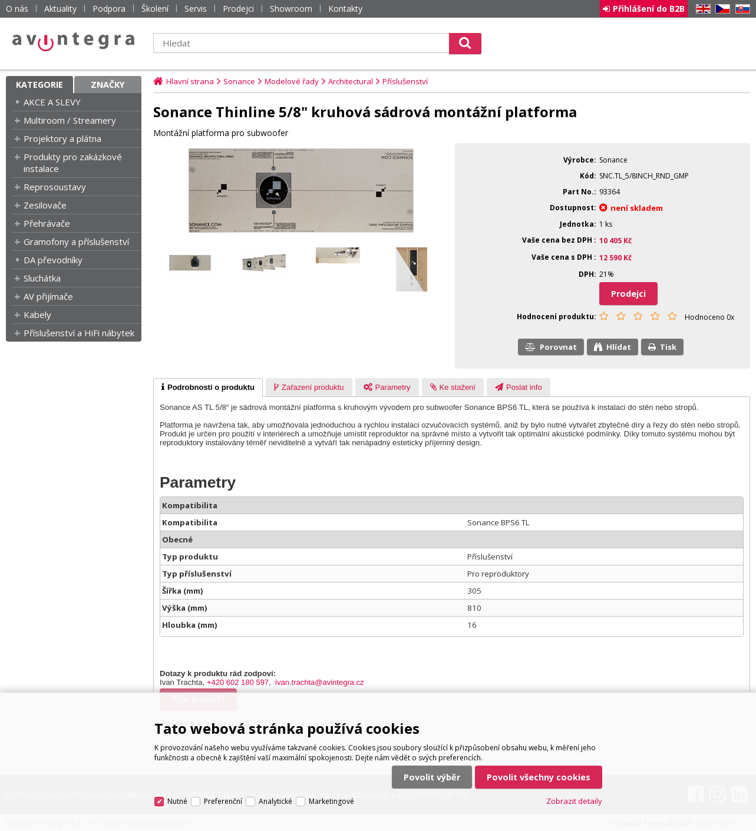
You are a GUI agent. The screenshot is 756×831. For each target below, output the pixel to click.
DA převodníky (53, 260)
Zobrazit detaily (574, 801)
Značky (108, 84)
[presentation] (208, 387)
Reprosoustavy (55, 187)
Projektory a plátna (62, 138)
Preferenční (223, 801)
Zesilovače (45, 205)
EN (701, 9)
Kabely (37, 314)
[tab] (208, 387)
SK (740, 9)
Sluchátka (42, 278)
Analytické (275, 801)
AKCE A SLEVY (52, 102)
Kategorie (39, 84)
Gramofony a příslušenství (76, 241)
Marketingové (331, 801)
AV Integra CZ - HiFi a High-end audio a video (73, 41)
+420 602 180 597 (238, 682)
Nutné (177, 801)
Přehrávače (47, 223)
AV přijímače (48, 296)
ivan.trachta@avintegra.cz (319, 682)
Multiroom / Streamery (70, 120)
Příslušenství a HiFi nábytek (79, 333)
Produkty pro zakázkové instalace (73, 162)
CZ (720, 9)
